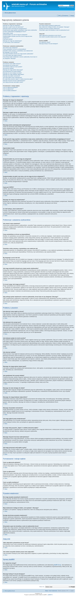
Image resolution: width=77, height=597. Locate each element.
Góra (6, 108)
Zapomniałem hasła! (8, 33)
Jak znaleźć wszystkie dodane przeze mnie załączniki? (52, 36)
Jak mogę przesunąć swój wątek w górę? (13, 82)
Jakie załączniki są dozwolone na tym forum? (50, 35)
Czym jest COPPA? (8, 39)
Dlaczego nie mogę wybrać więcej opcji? (13, 69)
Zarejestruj (65, 15)
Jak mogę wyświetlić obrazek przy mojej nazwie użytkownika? (18, 53)
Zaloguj (72, 15)
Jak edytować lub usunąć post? (10, 65)
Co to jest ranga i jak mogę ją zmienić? (12, 55)
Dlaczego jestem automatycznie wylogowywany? (15, 28)
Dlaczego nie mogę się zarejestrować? (12, 40)
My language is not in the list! (10, 52)
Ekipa (46, 590)
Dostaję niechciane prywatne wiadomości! (49, 28)
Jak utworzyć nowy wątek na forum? (12, 63)
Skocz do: (41, 586)
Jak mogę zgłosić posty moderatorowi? (12, 77)
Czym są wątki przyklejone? (10, 90)
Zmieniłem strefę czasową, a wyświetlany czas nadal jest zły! (18, 50)
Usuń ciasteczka (53, 590)
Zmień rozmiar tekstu (72, 12)
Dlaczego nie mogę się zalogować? (11, 25)
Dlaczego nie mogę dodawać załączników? (13, 74)
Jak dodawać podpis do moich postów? (12, 66)
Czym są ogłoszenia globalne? (10, 87)
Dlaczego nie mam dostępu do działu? (12, 73)
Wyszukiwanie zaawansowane (66, 7)
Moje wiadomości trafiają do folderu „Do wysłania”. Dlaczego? (54, 27)
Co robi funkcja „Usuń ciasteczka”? (11, 42)
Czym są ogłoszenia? (8, 89)
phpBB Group (57, 565)
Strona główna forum (10, 12)
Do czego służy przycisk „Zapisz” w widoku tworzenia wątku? (18, 79)
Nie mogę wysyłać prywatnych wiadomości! (49, 25)
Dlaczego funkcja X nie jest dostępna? (48, 43)
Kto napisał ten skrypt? (44, 42)
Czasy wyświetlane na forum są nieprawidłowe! (14, 49)
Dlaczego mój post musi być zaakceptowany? (14, 80)
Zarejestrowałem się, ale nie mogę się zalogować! (15, 34)
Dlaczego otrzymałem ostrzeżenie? (11, 76)
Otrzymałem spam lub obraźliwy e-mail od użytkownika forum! (54, 30)
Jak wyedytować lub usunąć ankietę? (12, 71)
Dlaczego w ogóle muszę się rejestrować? (13, 27)
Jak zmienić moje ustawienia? (10, 47)
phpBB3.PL (50, 594)
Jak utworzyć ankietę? (8, 68)
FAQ (60, 15)
